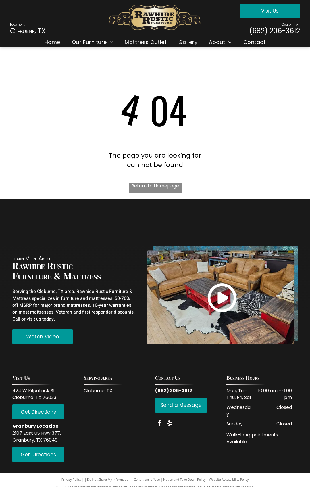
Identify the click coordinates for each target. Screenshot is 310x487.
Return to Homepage (155, 186)
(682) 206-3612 (274, 31)
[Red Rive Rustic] (32, 222)
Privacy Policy (71, 479)
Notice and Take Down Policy (184, 479)
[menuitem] (52, 42)
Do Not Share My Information (108, 479)
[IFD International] (66, 222)
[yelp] (169, 424)
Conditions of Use (147, 479)
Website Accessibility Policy (229, 479)
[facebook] (159, 424)
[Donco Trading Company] (135, 222)
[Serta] (277, 222)
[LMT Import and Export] (175, 222)
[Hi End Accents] (243, 222)
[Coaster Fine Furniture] (100, 222)
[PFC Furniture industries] (209, 222)
